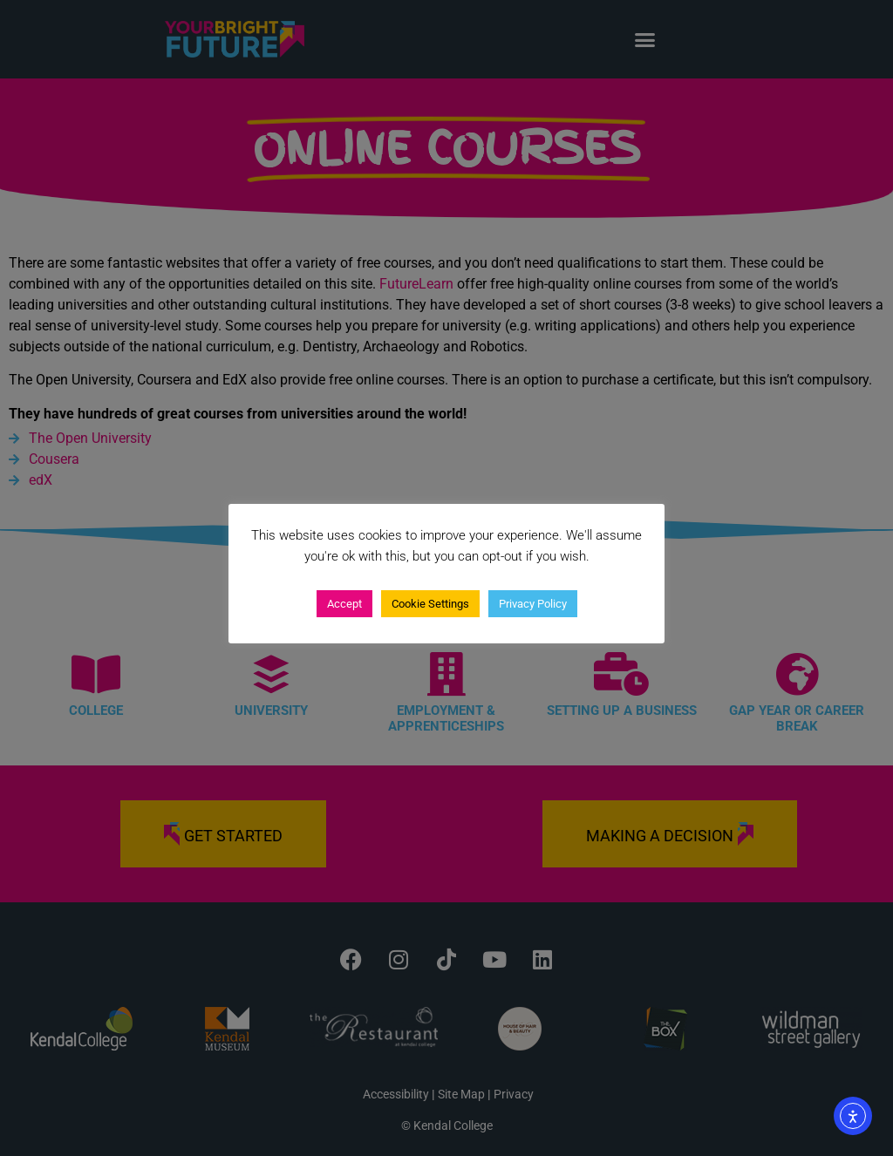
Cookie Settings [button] (430, 603)
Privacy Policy (533, 603)
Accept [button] (344, 603)
